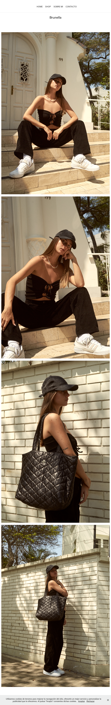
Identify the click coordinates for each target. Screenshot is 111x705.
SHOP (48, 6)
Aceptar (81, 701)
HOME (40, 6)
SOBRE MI (58, 6)
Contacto (71, 6)
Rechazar (91, 701)
